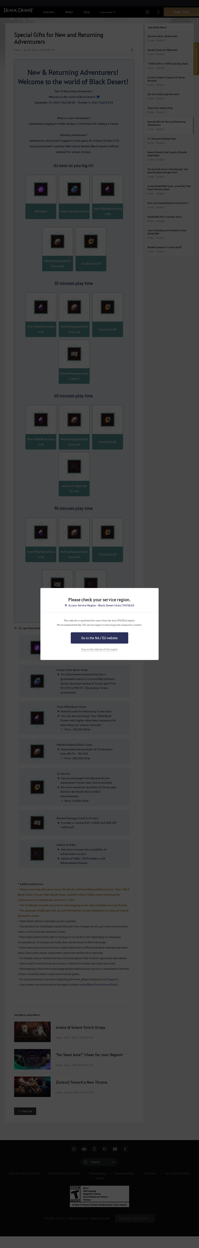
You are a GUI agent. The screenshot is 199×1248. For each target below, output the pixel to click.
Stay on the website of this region (99, 649)
